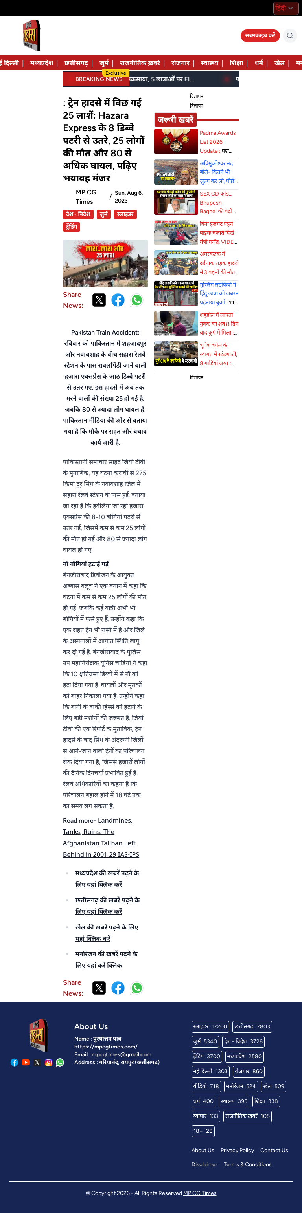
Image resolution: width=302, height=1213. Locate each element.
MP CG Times (200, 1193)
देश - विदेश (78, 214)
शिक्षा (236, 63)
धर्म (258, 63)
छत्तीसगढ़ (76, 63)
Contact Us (274, 1150)
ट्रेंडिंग (71, 226)
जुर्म (104, 63)
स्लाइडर (125, 214)
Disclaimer (204, 1164)
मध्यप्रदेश (41, 63)
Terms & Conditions (248, 1164)
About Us (203, 1150)
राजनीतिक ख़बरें (140, 63)
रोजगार (180, 63)
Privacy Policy (237, 1150)
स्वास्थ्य (209, 63)
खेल (279, 63)
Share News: (73, 300)
